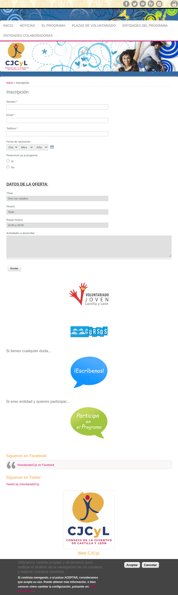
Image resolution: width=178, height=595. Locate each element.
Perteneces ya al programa (22, 155)
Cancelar (150, 565)
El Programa (53, 25)
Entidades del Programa (145, 25)
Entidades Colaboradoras (28, 35)
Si (12, 161)
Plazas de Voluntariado (94, 25)
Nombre (11, 101)
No (12, 167)
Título (9, 193)
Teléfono (12, 128)
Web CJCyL (89, 553)
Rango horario (14, 219)
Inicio (8, 25)
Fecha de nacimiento (18, 141)
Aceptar (132, 565)
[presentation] (52, 147)
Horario (10, 206)
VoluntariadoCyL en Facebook (35, 465)
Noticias (27, 25)
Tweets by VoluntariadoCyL (23, 484)
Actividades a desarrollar (20, 233)
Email (10, 115)
